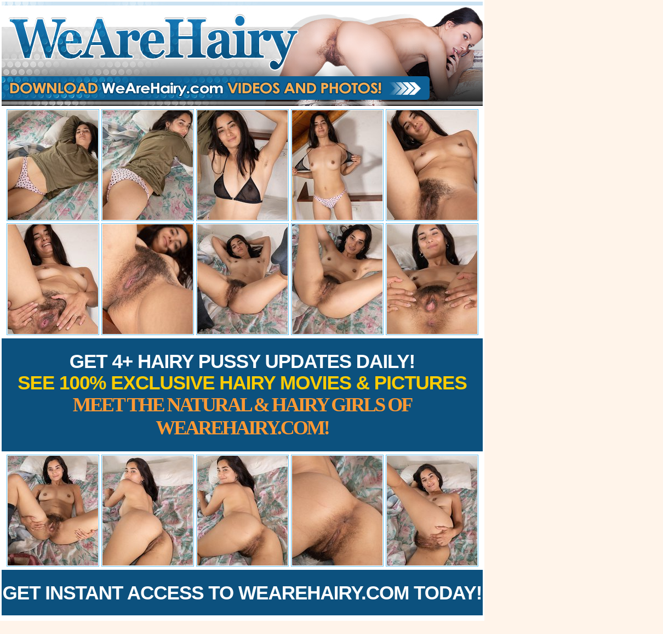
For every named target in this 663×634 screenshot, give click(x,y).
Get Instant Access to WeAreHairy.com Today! (242, 592)
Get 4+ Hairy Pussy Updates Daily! (242, 394)
